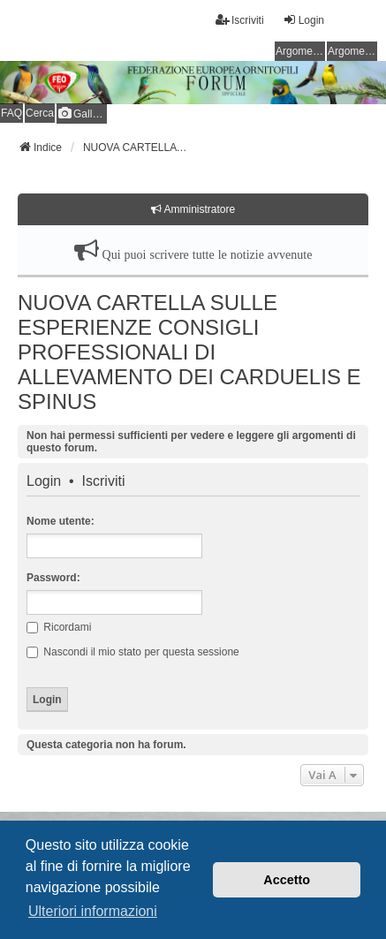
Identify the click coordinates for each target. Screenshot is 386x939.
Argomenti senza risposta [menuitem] (300, 51)
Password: (53, 578)
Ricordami (58, 627)
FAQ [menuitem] (11, 113)
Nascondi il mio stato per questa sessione (132, 652)
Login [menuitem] (303, 20)
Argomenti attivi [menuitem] (352, 51)
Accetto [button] (286, 880)
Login (43, 481)
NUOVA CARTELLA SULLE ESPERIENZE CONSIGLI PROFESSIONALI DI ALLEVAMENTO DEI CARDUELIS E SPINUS (189, 352)
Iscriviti (103, 481)
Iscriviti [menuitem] (240, 20)
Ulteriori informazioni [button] (92, 911)
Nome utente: (60, 521)
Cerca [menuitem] (40, 113)
